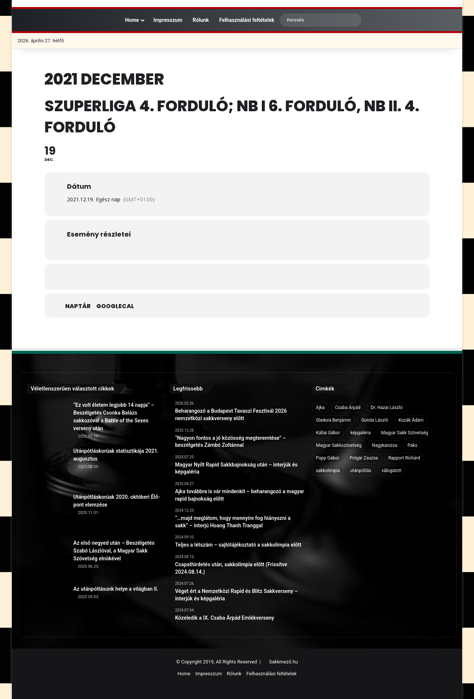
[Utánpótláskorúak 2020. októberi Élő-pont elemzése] (47, 513)
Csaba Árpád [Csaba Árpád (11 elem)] (348, 407)
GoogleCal (115, 306)
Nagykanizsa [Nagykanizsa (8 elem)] (384, 445)
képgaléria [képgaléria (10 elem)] (360, 432)
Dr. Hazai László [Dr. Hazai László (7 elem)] (387, 407)
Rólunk (201, 20)
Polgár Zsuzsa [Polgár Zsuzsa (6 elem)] (364, 458)
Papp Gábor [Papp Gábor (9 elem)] (327, 458)
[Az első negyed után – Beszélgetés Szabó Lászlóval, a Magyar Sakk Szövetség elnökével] (47, 559)
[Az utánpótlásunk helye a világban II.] (47, 605)
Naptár (78, 306)
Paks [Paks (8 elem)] (412, 445)
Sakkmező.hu (283, 662)
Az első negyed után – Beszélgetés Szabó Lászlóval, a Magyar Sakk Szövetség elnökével (113, 550)
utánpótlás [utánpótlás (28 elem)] (360, 470)
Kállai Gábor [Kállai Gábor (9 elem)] (328, 432)
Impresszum (167, 20)
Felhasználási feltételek (246, 20)
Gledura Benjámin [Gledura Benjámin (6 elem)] (333, 420)
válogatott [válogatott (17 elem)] (391, 470)
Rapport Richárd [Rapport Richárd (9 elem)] (404, 458)
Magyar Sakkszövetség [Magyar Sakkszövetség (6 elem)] (338, 445)
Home (128, 20)
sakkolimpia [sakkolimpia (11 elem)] (328, 470)
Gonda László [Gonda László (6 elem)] (374, 420)
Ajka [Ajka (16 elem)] (320, 407)
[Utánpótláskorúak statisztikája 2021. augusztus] (47, 467)
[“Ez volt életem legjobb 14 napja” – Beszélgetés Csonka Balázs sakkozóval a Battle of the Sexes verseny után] (47, 421)
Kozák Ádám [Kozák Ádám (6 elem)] (410, 420)
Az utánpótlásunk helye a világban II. (115, 589)
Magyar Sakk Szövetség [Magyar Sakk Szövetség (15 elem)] (404, 432)
